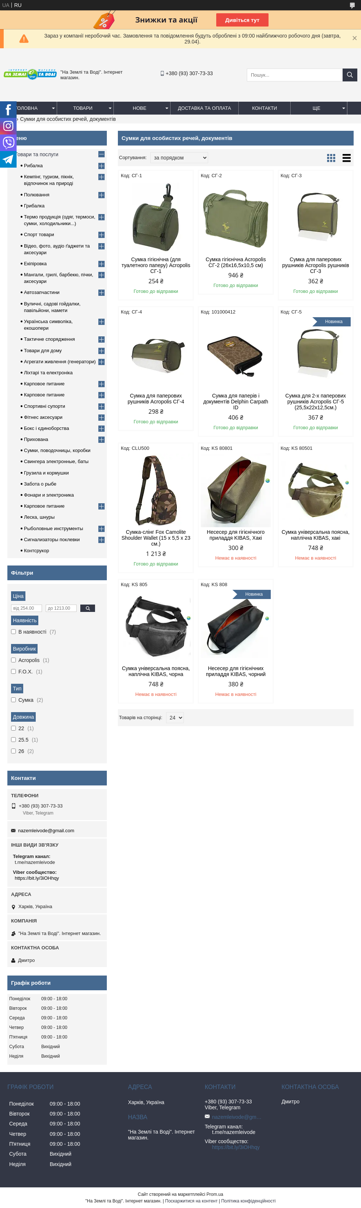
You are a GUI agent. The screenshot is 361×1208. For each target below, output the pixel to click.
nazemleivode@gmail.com (46, 830)
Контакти (264, 108)
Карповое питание (44, 383)
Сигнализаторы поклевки (52, 539)
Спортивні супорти (44, 406)
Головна (26, 108)
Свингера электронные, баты (56, 461)
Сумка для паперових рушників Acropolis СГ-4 (155, 399)
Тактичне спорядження (49, 339)
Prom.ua (215, 1194)
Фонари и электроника (49, 495)
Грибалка (34, 206)
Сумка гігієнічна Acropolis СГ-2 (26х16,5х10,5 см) (236, 262)
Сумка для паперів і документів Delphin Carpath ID (235, 401)
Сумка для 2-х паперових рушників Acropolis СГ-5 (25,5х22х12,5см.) (315, 401)
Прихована (36, 439)
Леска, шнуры (39, 517)
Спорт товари (39, 234)
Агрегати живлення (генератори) (60, 361)
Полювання (36, 194)
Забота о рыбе (40, 484)
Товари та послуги (36, 154)
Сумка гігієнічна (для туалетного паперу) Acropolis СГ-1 (156, 265)
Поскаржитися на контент (191, 1201)
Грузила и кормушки (46, 473)
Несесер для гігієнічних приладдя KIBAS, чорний (236, 671)
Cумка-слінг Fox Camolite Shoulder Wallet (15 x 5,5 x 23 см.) (156, 538)
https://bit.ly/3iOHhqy (37, 878)
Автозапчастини (42, 292)
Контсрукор (36, 550)
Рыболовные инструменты (53, 528)
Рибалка (33, 165)
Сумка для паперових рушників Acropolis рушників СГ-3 (315, 265)
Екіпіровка (35, 263)
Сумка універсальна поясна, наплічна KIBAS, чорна (156, 671)
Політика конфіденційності (248, 1201)
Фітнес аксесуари (43, 417)
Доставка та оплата (204, 108)
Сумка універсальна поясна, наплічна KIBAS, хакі (316, 535)
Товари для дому (43, 350)
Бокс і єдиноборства (46, 428)
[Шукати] (350, 75)
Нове (140, 108)
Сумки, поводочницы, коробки (57, 450)
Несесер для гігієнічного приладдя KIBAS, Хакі (236, 535)
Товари (82, 108)
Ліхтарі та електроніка (48, 372)
